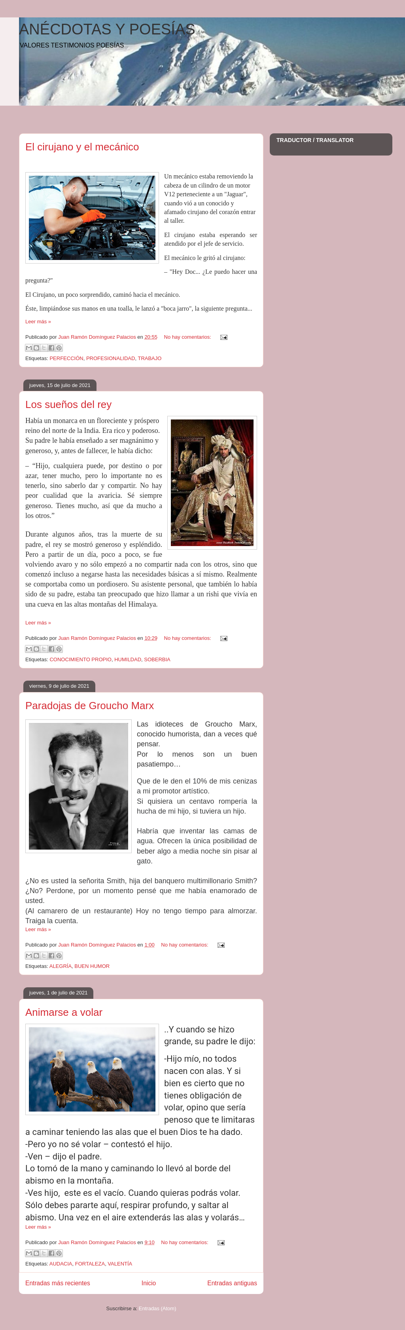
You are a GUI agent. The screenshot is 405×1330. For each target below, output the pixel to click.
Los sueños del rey (68, 404)
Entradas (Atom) (157, 1308)
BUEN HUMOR (92, 966)
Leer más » (38, 321)
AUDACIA (60, 1264)
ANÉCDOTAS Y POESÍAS (107, 29)
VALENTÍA (120, 1264)
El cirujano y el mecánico (82, 147)
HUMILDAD (127, 659)
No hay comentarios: (188, 337)
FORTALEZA (90, 1264)
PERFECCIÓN (66, 358)
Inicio (149, 1283)
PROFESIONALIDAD (110, 358)
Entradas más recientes (57, 1283)
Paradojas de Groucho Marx (89, 705)
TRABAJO (149, 358)
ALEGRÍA (60, 966)
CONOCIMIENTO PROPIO (80, 659)
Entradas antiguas (232, 1283)
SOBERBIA (157, 659)
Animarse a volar (63, 1012)
